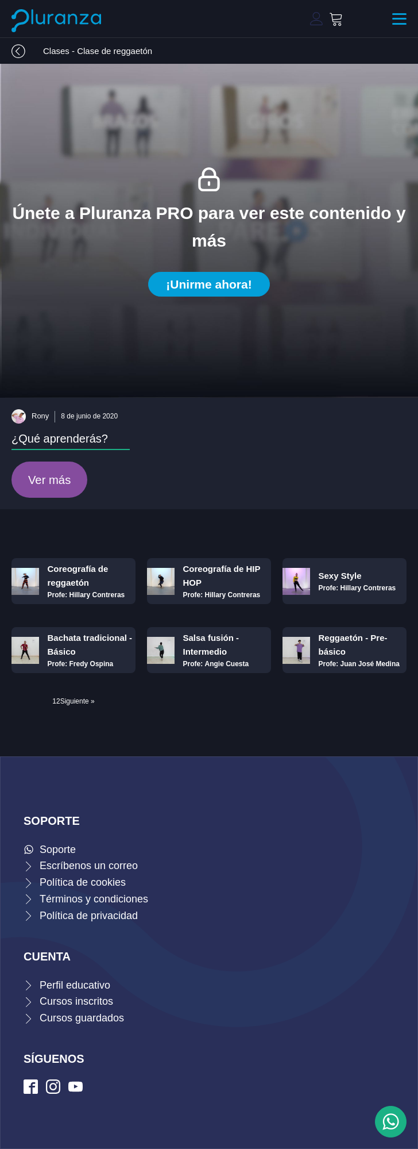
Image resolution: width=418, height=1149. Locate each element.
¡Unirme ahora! (208, 284)
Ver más (49, 480)
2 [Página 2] (58, 701)
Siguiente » (77, 701)
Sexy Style (340, 576)
